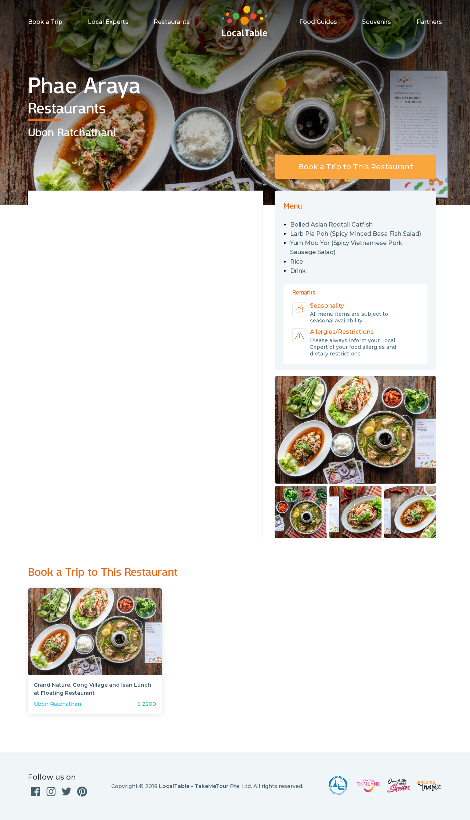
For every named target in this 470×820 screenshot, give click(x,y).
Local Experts (108, 21)
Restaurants (171, 21)
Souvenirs (376, 21)
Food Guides (318, 21)
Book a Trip (45, 21)
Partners (429, 21)
